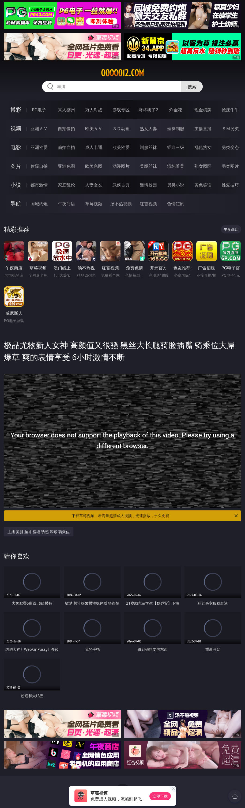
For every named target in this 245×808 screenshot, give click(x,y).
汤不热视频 (121, 204)
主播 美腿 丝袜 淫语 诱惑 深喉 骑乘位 (38, 531)
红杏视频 (148, 204)
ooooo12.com (122, 73)
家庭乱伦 (66, 185)
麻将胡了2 (148, 110)
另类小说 (175, 185)
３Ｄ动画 (121, 128)
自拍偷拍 (66, 128)
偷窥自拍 (39, 166)
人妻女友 (93, 185)
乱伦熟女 (203, 147)
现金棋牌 (203, 110)
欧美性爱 (121, 147)
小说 (15, 184)
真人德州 (66, 110)
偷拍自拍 (66, 147)
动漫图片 (121, 166)
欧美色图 (93, 166)
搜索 (192, 87)
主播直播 (203, 128)
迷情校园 (148, 185)
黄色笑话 (203, 185)
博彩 (15, 109)
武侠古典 (121, 185)
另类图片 (230, 166)
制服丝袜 (148, 147)
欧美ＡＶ (93, 128)
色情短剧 (175, 204)
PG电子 (39, 110)
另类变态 (230, 147)
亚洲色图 (66, 166)
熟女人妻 (148, 128)
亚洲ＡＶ (39, 128)
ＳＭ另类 (230, 128)
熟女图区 (203, 166)
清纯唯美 (175, 166)
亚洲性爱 (39, 147)
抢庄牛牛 (230, 110)
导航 (15, 203)
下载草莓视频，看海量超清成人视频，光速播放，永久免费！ (155, 516)
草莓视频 (93, 204)
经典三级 (175, 147)
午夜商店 (66, 204)
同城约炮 (39, 204)
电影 (15, 147)
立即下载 (160, 796)
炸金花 (175, 110)
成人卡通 (93, 147)
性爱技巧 (230, 185)
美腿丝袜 (148, 166)
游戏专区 (121, 110)
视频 (15, 128)
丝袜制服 (175, 128)
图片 (15, 166)
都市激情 (39, 185)
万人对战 (93, 110)
